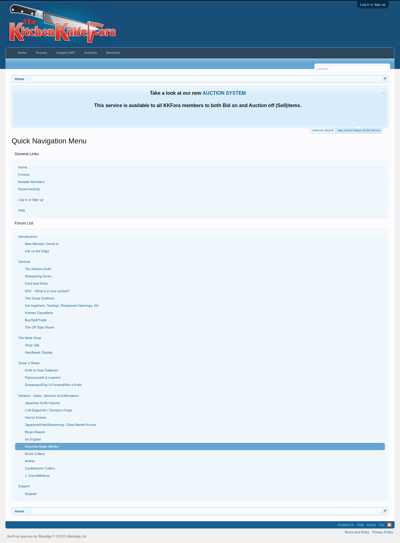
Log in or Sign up (372, 4)
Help (21, 210)
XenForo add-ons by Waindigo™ (31, 536)
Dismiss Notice (383, 93)
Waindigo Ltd (76, 536)
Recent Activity (29, 189)
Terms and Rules (356, 532)
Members (113, 52)
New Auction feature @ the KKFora (359, 130)
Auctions (90, 52)
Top (381, 525)
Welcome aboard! (322, 130)
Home (22, 167)
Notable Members (31, 182)
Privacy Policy (382, 532)
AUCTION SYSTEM (224, 93)
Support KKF (65, 52)
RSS (389, 525)
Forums (23, 174)
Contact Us (346, 525)
